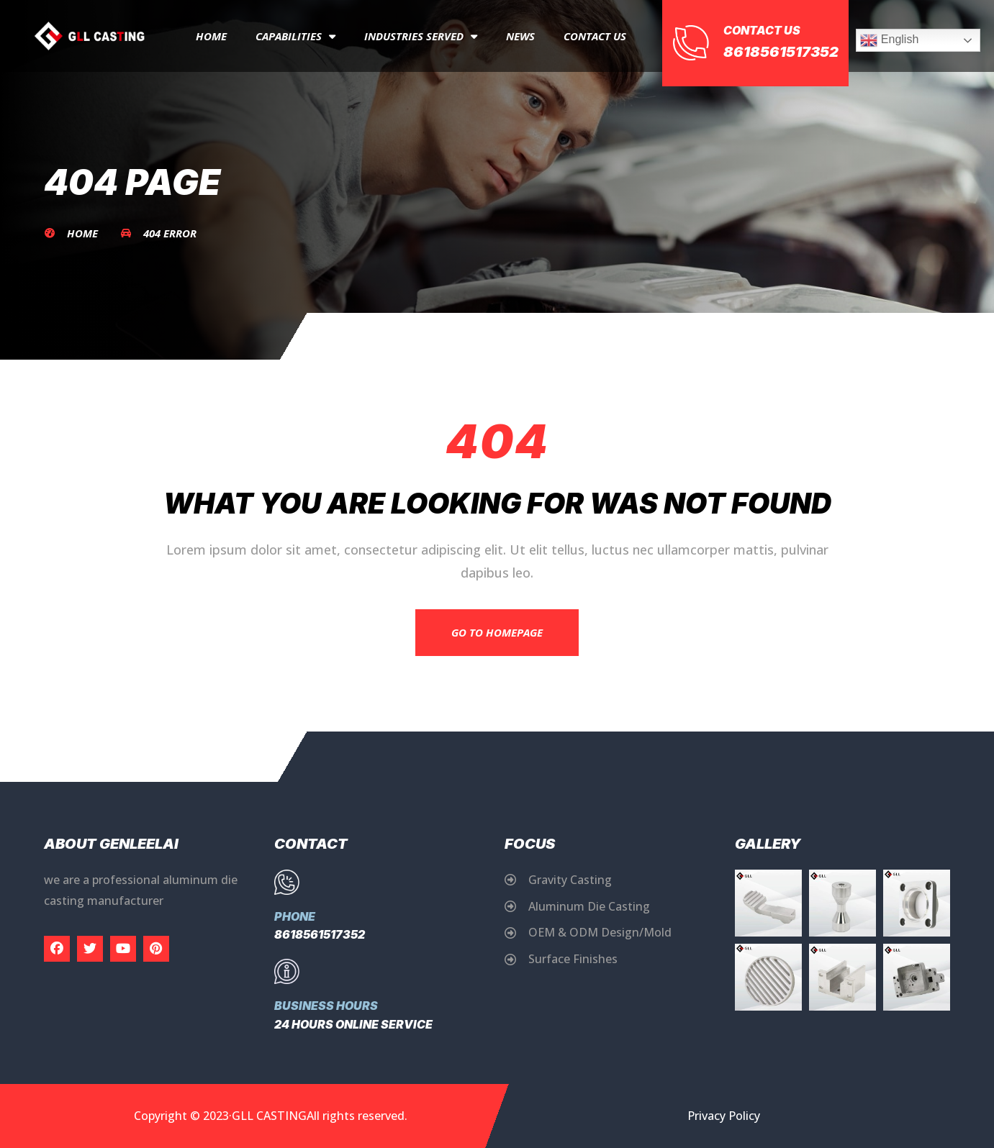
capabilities (295, 36)
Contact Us (595, 36)
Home (211, 36)
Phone (294, 916)
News (520, 36)
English (889, 40)
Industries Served (420, 36)
